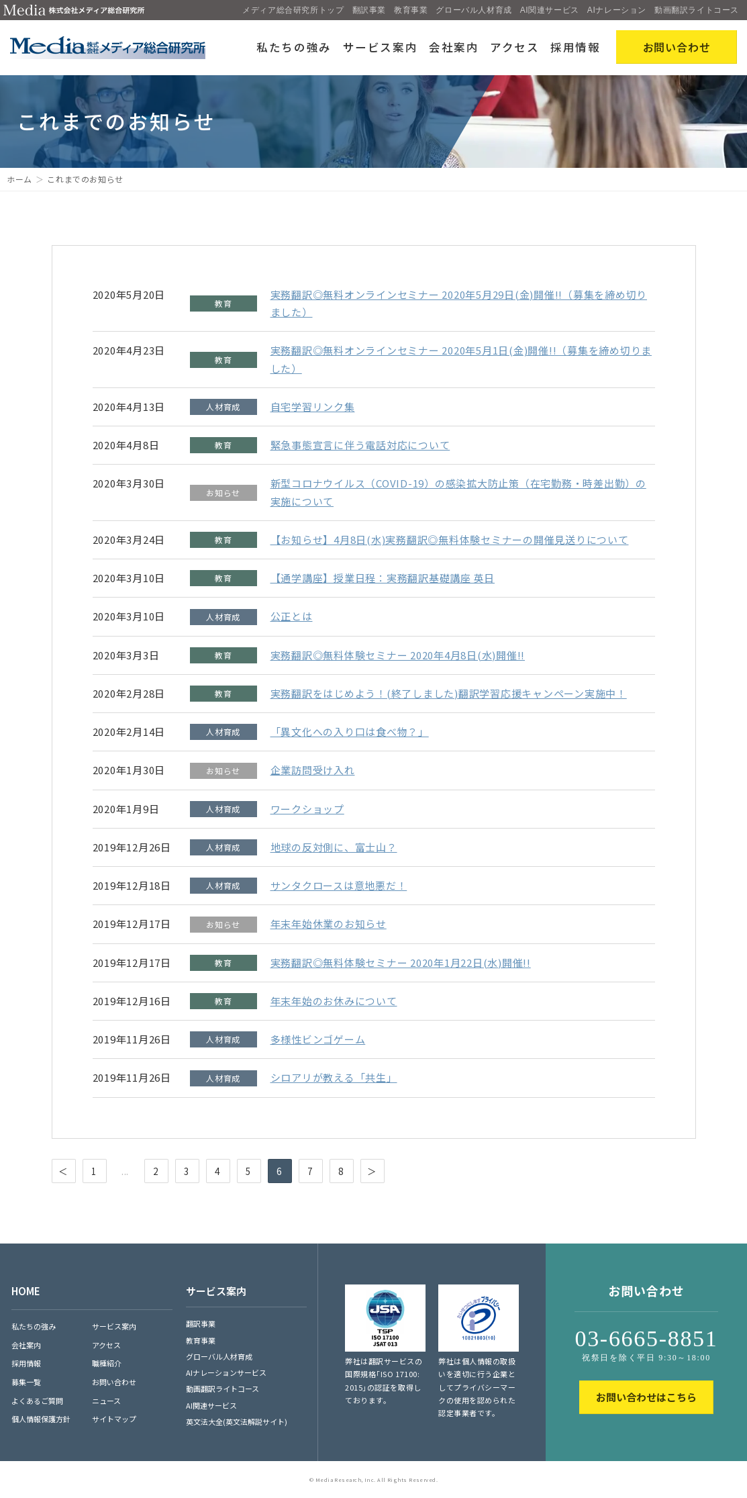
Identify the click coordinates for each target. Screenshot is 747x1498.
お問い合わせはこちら (646, 1397)
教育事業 (411, 10)
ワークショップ (307, 809)
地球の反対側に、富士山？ (333, 847)
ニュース (106, 1400)
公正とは (291, 616)
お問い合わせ (114, 1381)
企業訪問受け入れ (312, 770)
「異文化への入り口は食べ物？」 (349, 731)
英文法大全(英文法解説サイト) (236, 1421)
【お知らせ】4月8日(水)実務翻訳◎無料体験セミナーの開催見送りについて (449, 539)
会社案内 (454, 47)
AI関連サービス (549, 10)
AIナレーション (616, 10)
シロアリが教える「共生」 (333, 1077)
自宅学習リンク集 (312, 407)
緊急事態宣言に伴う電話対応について (360, 445)
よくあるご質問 (37, 1400)
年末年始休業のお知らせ (328, 924)
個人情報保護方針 (40, 1418)
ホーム (19, 179)
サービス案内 (380, 47)
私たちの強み (294, 47)
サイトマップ (114, 1418)
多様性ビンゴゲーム (318, 1039)
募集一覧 (26, 1381)
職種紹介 (106, 1363)
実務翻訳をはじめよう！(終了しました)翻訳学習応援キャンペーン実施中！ (448, 693)
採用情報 (575, 47)
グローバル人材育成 (473, 10)
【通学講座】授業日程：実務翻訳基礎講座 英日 (382, 578)
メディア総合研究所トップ (293, 10)
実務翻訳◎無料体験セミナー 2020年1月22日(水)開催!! (400, 962)
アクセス (515, 47)
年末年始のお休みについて (333, 1001)
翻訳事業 (369, 10)
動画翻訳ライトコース (696, 10)
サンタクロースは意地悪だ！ (338, 885)
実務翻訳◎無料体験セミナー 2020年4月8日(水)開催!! (398, 655)
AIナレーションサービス (226, 1372)
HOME (25, 1291)
